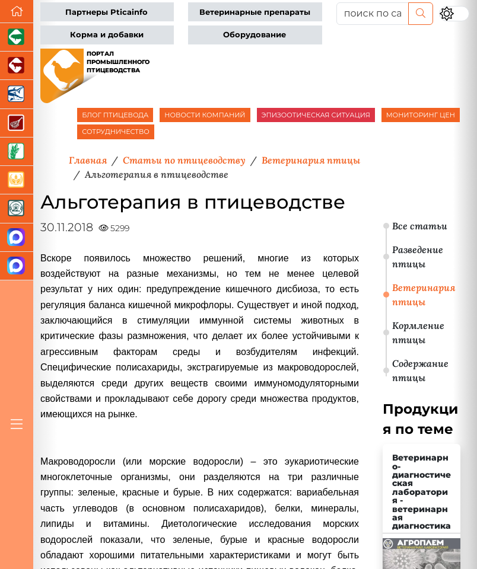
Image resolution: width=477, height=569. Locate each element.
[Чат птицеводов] (16, 266)
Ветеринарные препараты (254, 12)
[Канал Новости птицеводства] (16, 237)
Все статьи (419, 226)
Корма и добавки (107, 34)
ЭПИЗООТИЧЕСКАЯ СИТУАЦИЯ (316, 115)
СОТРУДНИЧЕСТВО (116, 131)
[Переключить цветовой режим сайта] (454, 13)
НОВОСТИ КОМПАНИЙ (204, 115)
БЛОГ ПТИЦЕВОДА (115, 115)
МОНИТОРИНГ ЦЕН (420, 115)
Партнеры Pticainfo (106, 12)
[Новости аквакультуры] (16, 94)
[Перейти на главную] (16, 11)
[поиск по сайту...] (372, 13)
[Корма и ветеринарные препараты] (16, 208)
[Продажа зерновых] (16, 180)
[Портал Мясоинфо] (16, 123)
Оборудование (254, 34)
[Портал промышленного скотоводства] (16, 66)
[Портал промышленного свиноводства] (16, 37)
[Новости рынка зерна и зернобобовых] (16, 152)
